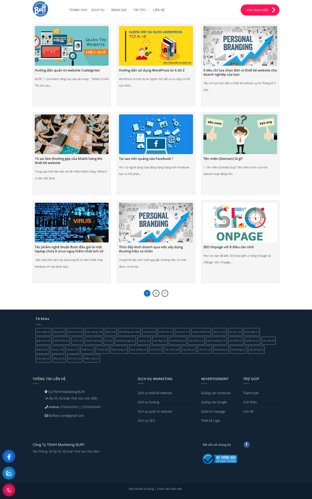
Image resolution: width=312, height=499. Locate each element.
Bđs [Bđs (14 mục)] (110, 332)
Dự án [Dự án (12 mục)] (235, 332)
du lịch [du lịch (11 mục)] (182, 332)
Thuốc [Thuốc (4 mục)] (102, 349)
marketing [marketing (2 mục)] (177, 340)
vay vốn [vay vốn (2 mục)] (189, 349)
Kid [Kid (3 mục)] (108, 340)
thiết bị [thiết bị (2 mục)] (87, 349)
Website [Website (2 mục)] (220, 349)
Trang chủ (78, 10)
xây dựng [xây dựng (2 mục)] (256, 349)
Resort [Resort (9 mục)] (42, 349)
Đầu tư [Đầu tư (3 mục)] (59, 358)
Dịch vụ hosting (148, 402)
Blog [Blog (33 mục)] (59, 332)
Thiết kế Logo (210, 420)
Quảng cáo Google (214, 402)
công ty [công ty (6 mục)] (149, 332)
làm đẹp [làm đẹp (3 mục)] (159, 340)
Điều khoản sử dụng (141, 489)
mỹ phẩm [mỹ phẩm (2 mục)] (196, 340)
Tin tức (141, 10)
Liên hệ (159, 10)
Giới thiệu (250, 402)
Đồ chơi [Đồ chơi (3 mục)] (74, 358)
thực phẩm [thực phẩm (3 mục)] (138, 349)
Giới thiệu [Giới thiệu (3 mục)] (61, 340)
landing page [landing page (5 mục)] (125, 340)
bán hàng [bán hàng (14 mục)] (94, 332)
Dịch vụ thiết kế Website (155, 393)
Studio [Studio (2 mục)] (72, 349)
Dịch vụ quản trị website (155, 411)
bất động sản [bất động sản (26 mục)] (129, 332)
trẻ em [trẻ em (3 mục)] (155, 349)
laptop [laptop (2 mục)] (144, 340)
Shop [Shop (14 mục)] (57, 349)
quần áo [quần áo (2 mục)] (252, 340)
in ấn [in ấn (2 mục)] (77, 340)
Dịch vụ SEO (146, 420)
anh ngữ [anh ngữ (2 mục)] (43, 332)
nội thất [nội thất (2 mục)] (235, 340)
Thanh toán (251, 393)
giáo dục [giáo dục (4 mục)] (43, 340)
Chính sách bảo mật (169, 489)
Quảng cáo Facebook (216, 393)
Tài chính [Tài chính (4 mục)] (172, 349)
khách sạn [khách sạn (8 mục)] (93, 340)
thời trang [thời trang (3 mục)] (119, 349)
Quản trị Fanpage (213, 411)
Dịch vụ (99, 10)
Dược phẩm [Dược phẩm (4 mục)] (201, 332)
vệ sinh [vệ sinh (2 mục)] (205, 349)
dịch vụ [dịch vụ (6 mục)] (219, 332)
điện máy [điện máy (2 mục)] (92, 358)
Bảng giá (120, 10)
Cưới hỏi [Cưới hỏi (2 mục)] (165, 332)
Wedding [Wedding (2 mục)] (238, 349)
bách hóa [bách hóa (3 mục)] (75, 332)
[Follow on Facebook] (247, 444)
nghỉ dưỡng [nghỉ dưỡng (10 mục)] (216, 340)
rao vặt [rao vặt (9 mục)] (268, 340)
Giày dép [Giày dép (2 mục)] (252, 332)
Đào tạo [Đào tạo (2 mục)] (43, 358)
